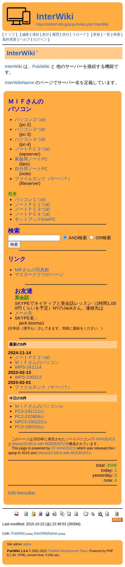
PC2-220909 (29, 416)
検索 (116, 34)
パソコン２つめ (30, 119)
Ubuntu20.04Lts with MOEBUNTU (38, 444)
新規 (96, 34)
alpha (27, 544)
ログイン (40, 39)
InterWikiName (19, 82)
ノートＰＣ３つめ (32, 209)
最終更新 (9, 39)
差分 (45, 34)
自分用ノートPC (31, 168)
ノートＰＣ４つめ (32, 214)
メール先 (23, 312)
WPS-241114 (28, 366)
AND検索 (75, 237)
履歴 (55, 34)
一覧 (106, 34)
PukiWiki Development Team (68, 551)
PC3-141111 (29, 411)
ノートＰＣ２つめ (32, 148)
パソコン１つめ (30, 199)
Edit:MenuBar (21, 492)
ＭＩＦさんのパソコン (37, 362)
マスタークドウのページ (39, 274)
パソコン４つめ (30, 139)
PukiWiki (40, 66)
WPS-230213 (28, 376)
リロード (79, 34)
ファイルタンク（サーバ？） (43, 178)
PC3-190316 (29, 426)
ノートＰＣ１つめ (32, 204)
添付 (65, 34)
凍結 (35, 34)
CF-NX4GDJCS (102, 439)
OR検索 (100, 237)
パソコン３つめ (30, 129)
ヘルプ (24, 39)
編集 (25, 34)
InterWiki (54, 16)
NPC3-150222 (31, 421)
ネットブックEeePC (35, 219)
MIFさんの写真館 (32, 269)
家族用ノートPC (31, 158)
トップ (9, 34)
